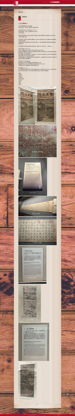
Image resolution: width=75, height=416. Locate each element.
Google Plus (60, 415)
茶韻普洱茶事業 (16, 3)
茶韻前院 (22, 3)
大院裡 (27, 3)
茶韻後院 (33, 3)
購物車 (50, 1)
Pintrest (59, 415)
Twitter (58, 415)
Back (37, 403)
